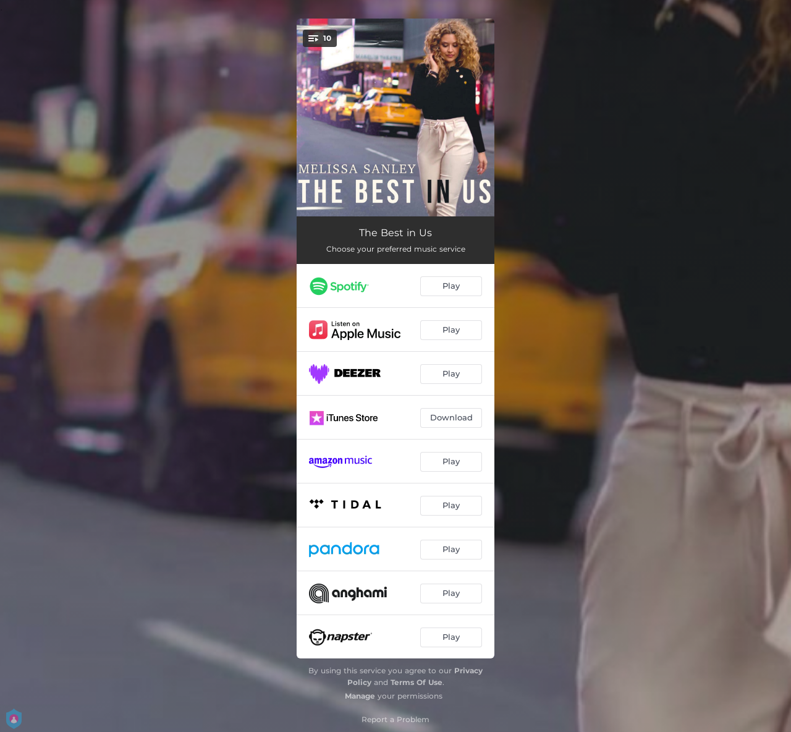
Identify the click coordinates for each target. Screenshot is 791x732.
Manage (360, 695)
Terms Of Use (416, 682)
